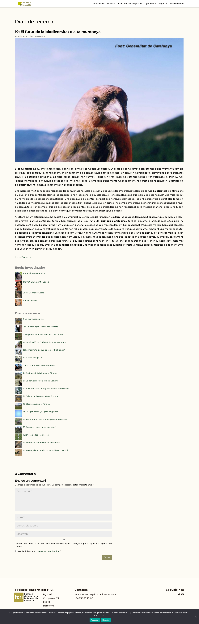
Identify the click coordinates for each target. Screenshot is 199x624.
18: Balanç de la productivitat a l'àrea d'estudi (45, 450)
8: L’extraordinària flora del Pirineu (40, 373)
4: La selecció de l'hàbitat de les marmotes (44, 342)
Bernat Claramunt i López (36, 282)
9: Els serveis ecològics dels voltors (40, 381)
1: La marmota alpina (33, 319)
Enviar (107, 557)
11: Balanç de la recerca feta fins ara (40, 396)
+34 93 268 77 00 (83, 598)
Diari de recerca (37, 36)
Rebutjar (105, 620)
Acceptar (94, 620)
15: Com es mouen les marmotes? (40, 427)
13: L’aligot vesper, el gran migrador (40, 411)
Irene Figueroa (23, 257)
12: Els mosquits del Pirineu (36, 404)
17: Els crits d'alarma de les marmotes (41, 442)
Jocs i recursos (176, 4)
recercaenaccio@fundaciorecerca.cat (95, 594)
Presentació (99, 4)
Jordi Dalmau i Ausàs (33, 293)
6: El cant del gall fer (33, 357)
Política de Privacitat (49, 551)
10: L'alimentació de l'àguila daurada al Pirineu (46, 388)
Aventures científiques (128, 4)
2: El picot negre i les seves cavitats (40, 326)
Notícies (111, 4)
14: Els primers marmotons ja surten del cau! (45, 419)
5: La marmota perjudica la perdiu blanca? (44, 350)
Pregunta (162, 4)
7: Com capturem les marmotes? (39, 365)
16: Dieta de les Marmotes (36, 435)
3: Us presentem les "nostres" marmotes (43, 334)
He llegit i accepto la (38, 551)
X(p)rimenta (150, 4)
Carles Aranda (30, 300)
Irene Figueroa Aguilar (34, 273)
